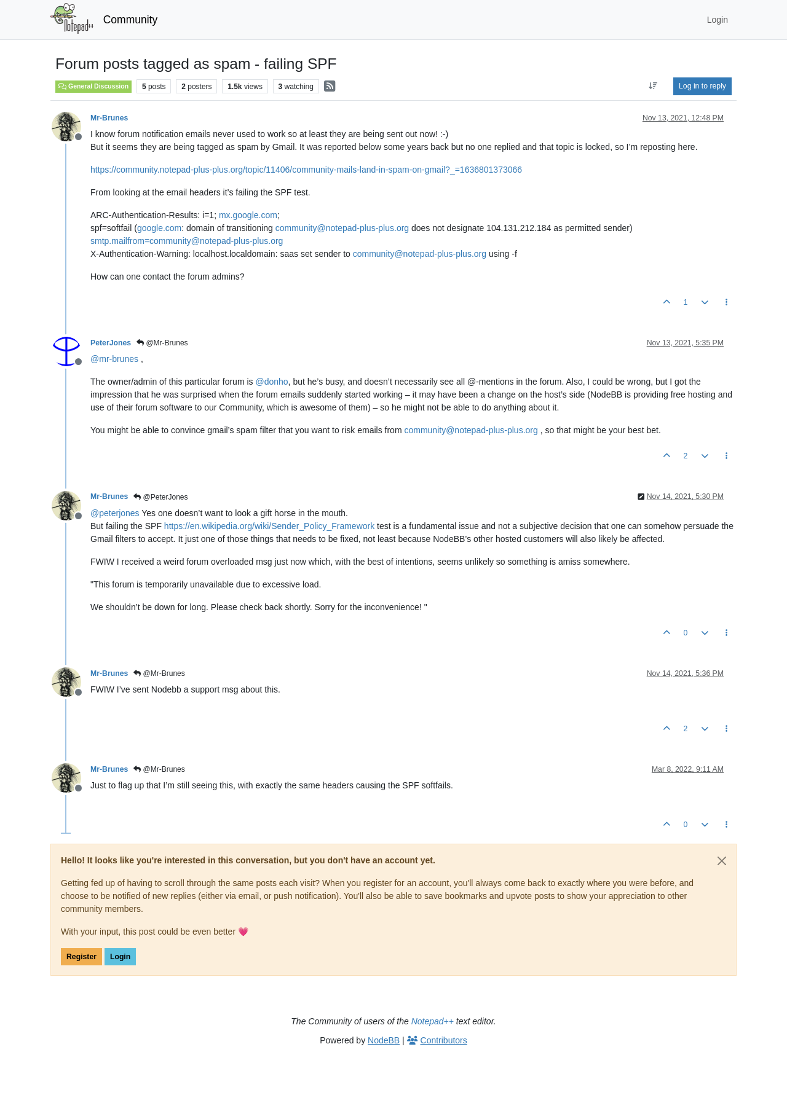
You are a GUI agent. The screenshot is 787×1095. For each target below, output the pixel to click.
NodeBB (384, 1040)
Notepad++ (432, 1021)
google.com (159, 228)
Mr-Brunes (109, 118)
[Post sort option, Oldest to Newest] (653, 86)
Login (120, 956)
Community (130, 20)
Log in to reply (702, 86)
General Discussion (93, 86)
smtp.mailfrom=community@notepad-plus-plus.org (186, 241)
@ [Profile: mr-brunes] (114, 359)
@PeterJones (160, 497)
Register (81, 956)
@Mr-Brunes (162, 343)
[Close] (722, 860)
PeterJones (110, 343)
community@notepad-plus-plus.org (342, 228)
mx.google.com (248, 215)
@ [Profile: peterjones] (115, 513)
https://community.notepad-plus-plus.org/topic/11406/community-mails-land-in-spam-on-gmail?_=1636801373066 (306, 170)
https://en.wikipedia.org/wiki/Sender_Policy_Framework (269, 526)
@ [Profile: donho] (271, 382)
